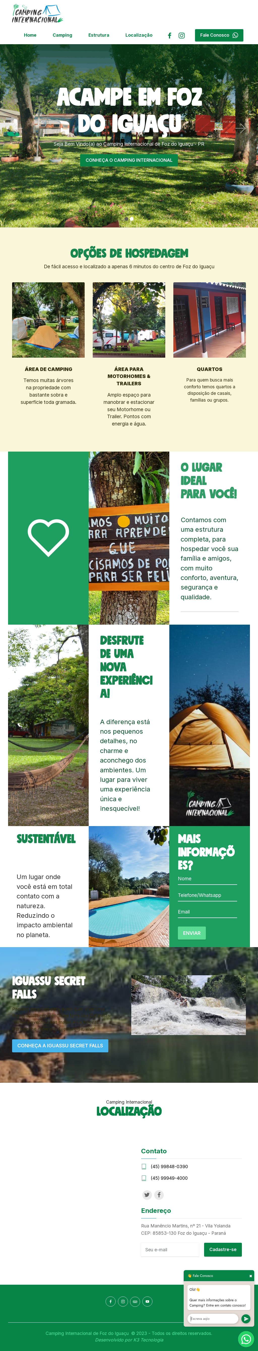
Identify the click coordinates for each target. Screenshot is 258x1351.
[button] (17, 128)
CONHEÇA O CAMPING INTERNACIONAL (129, 160)
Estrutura (98, 35)
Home (30, 35)
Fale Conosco (219, 35)
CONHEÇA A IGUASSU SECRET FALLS (60, 1046)
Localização (138, 35)
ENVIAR (192, 933)
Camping (62, 35)
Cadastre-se (223, 1249)
